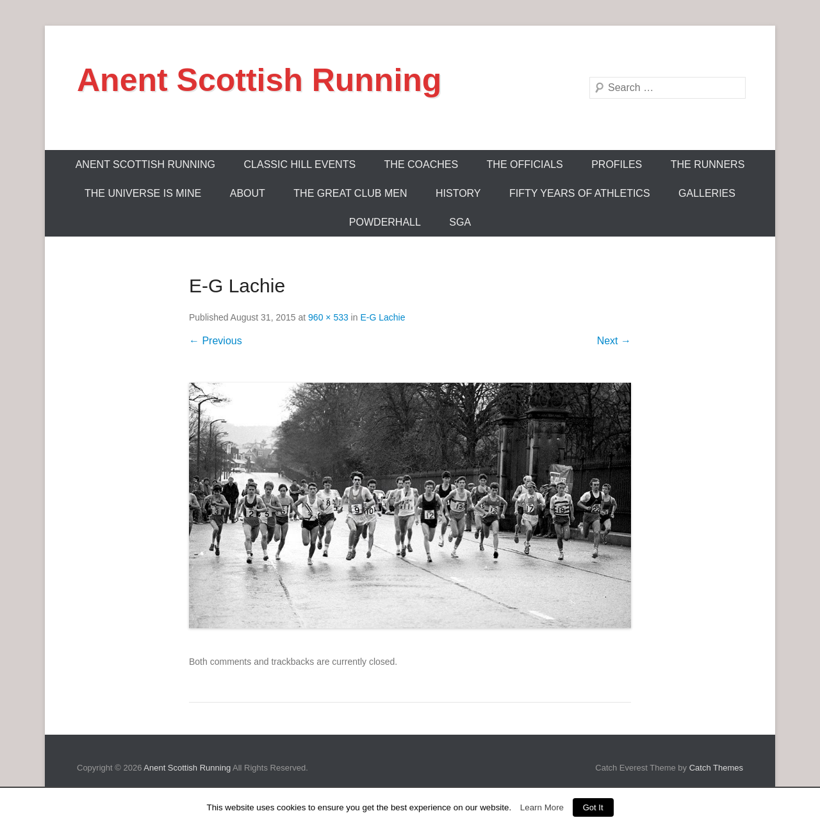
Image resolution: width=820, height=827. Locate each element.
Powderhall (385, 222)
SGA (460, 222)
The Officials (525, 164)
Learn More (542, 807)
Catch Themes (716, 768)
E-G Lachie (382, 317)
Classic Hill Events (300, 164)
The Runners (708, 164)
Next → (614, 340)
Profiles (616, 164)
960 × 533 (328, 317)
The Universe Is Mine (143, 193)
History (458, 193)
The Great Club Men (350, 193)
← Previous (215, 340)
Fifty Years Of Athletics (579, 193)
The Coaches (421, 164)
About (247, 193)
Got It (593, 807)
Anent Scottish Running (259, 80)
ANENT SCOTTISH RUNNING (145, 164)
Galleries (706, 193)
